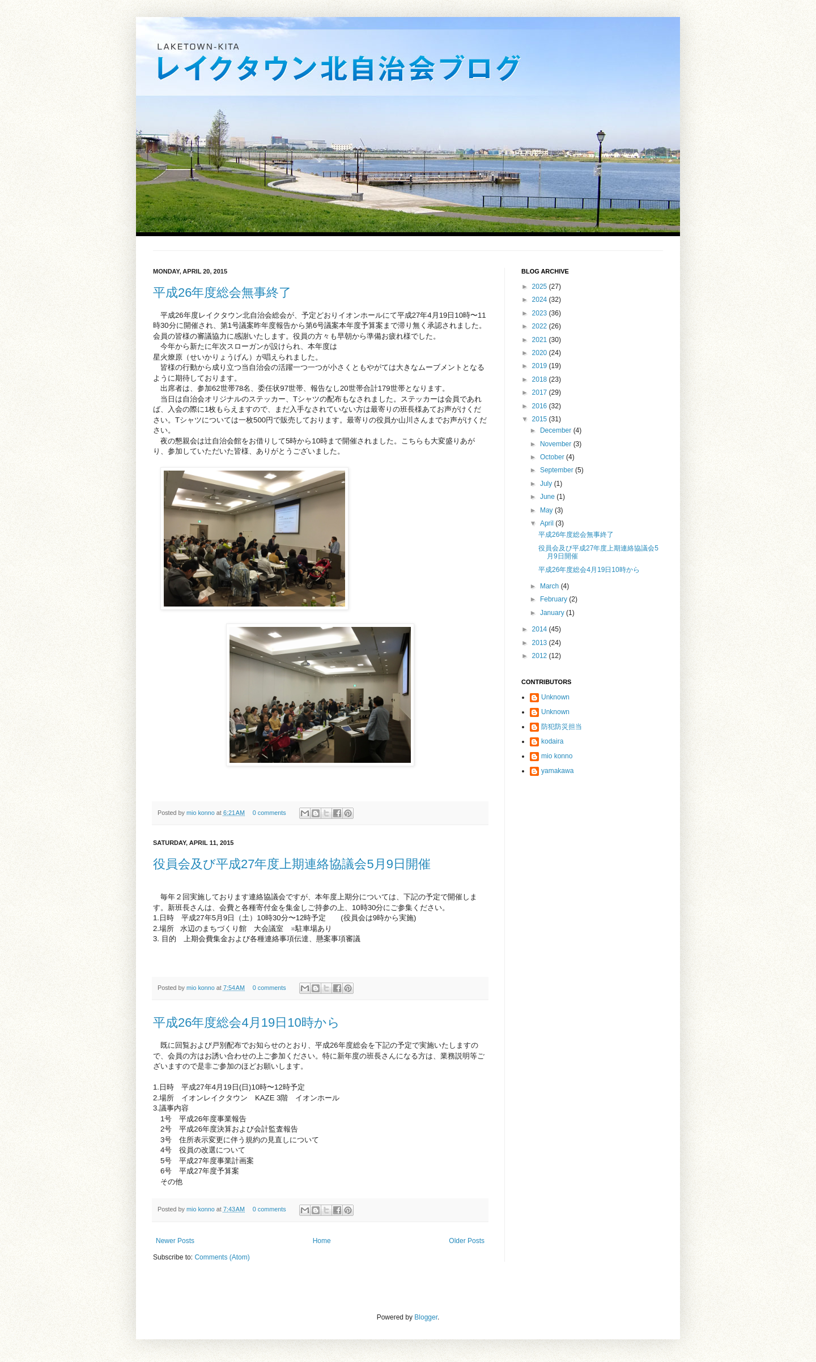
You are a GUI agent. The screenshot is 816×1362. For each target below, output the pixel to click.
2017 (540, 392)
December (556, 430)
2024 (540, 300)
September (557, 470)
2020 (540, 353)
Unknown (555, 697)
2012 (540, 656)
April (547, 523)
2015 (540, 419)
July (547, 484)
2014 (540, 629)
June (548, 497)
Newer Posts (175, 1241)
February (554, 599)
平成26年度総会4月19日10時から (246, 1022)
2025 (540, 287)
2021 (540, 340)
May (547, 510)
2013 (540, 643)
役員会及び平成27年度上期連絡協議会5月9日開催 (292, 864)
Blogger (425, 1317)
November (556, 444)
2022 (540, 326)
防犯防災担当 (561, 727)
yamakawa (557, 771)
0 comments (269, 812)
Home (322, 1241)
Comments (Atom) (221, 1257)
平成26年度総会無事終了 (222, 292)
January (553, 613)
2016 (540, 406)
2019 (540, 366)
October (553, 457)
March (550, 586)
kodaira (552, 741)
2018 (540, 379)
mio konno (201, 812)
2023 (540, 313)
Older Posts (466, 1241)
